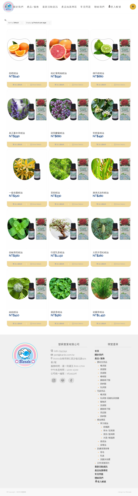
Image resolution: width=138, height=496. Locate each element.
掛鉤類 (103, 384)
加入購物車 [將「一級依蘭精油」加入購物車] (17, 204)
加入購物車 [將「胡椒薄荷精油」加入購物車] (17, 264)
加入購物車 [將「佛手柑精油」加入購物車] (101, 85)
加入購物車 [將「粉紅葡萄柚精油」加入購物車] (59, 85)
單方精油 (104, 423)
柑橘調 (106, 427)
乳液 (102, 456)
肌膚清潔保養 (103, 448)
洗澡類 (103, 373)
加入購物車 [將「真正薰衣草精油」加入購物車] (17, 144)
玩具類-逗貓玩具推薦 (109, 398)
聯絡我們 (99, 478)
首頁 (97, 351)
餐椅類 (103, 376)
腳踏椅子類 (105, 380)
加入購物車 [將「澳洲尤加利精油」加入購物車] (101, 204)
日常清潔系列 (103, 463)
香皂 (102, 452)
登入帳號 (113, 482)
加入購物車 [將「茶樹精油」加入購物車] (59, 204)
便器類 (103, 369)
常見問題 (99, 474)
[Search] (5, 20)
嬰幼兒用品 (102, 362)
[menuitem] (7, 6)
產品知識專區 (101, 470)
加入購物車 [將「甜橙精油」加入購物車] (17, 85)
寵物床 (103, 402)
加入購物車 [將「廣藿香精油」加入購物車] (59, 324)
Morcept (128, 492)
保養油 (103, 445)
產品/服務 (100, 358)
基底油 (103, 441)
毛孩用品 (101, 391)
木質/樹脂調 (108, 438)
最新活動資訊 (101, 466)
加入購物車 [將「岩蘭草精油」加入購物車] (101, 324)
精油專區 (101, 420)
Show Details (35, 85)
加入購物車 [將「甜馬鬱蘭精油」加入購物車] (59, 144)
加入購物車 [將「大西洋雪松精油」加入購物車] (101, 264)
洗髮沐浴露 (105, 459)
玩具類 (103, 387)
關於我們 (99, 354)
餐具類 (103, 366)
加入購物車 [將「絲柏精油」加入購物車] (17, 324)
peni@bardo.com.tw (64, 354)
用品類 (103, 412)
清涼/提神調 (108, 434)
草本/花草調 (108, 430)
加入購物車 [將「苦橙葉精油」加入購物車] (101, 144)
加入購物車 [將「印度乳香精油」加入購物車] (59, 264)
